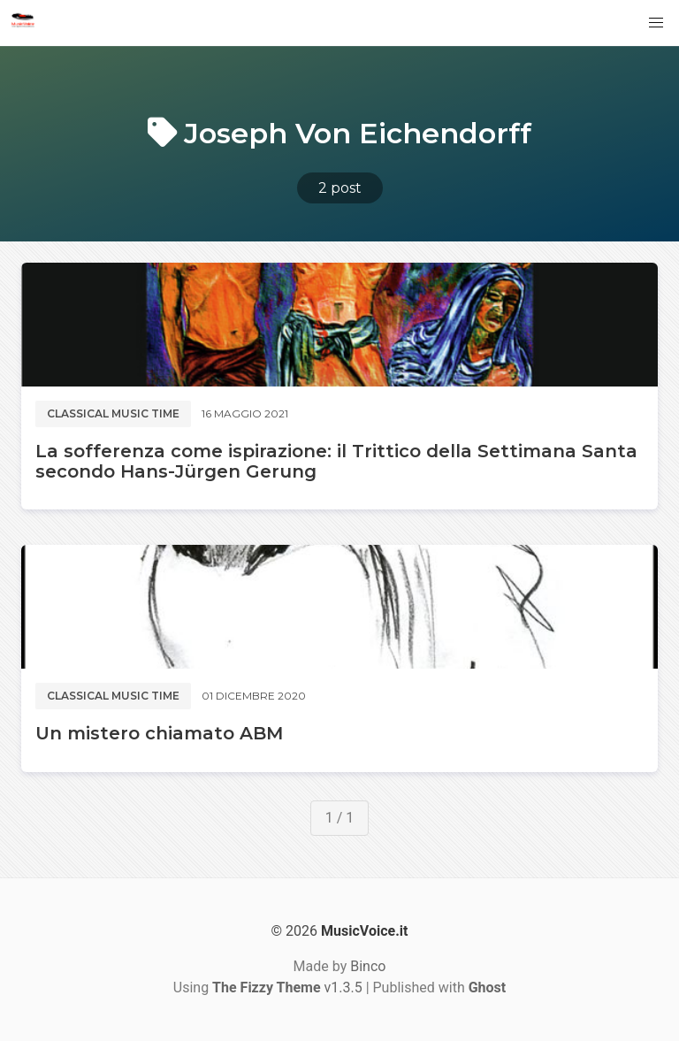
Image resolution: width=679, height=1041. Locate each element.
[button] (656, 23)
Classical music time (113, 413)
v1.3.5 (287, 987)
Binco (367, 966)
